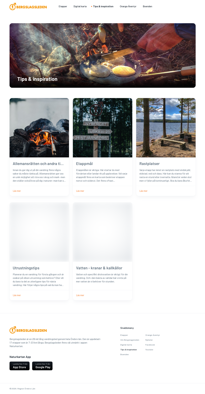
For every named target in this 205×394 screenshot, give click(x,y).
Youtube (149, 350)
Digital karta (126, 345)
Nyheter (149, 340)
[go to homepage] (16, 9)
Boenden (124, 354)
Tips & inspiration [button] (103, 6)
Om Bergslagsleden (129, 340)
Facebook (150, 345)
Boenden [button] (147, 6)
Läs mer (17, 191)
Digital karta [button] (80, 6)
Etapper (124, 335)
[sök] (190, 6)
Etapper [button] (63, 6)
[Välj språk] (194, 6)
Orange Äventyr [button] (128, 6)
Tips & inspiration (128, 350)
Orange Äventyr (152, 335)
